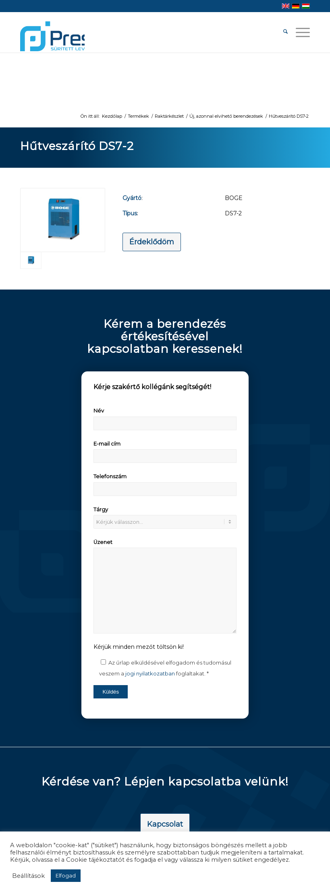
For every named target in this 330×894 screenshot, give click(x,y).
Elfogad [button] (66, 875)
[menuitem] (281, 32)
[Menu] (299, 32)
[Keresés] (281, 32)
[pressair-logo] (52, 36)
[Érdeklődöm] (151, 242)
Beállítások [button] (28, 875)
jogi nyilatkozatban (150, 673)
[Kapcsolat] (165, 824)
